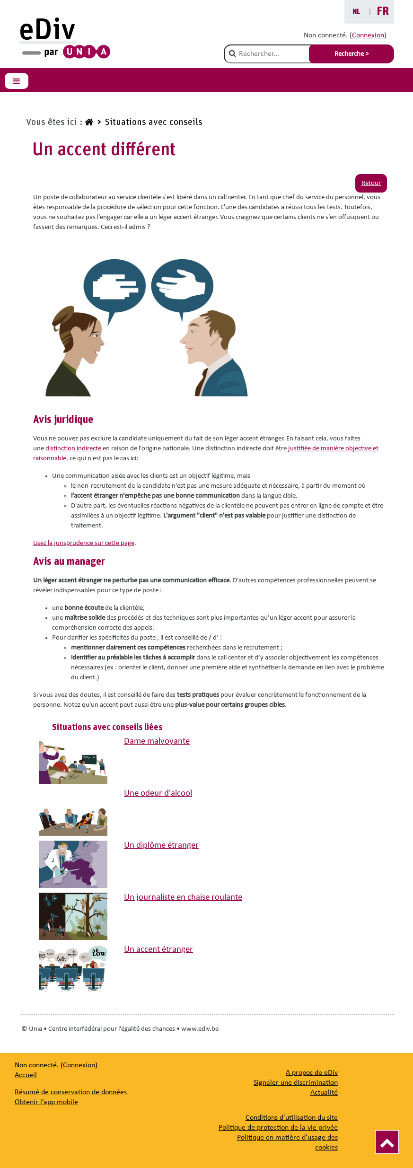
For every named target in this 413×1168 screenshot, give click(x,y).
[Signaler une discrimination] (296, 1083)
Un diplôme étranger (161, 845)
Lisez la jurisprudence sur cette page (83, 543)
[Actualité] (324, 1093)
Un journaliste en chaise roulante (183, 897)
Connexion (368, 35)
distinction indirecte (73, 448)
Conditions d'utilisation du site (292, 1118)
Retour (371, 183)
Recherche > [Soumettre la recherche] (351, 54)
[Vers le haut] (387, 1142)
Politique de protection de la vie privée (278, 1128)
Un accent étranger (158, 949)
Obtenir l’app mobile (46, 1102)
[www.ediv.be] (88, 122)
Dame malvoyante (157, 741)
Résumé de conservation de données (71, 1092)
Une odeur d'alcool (158, 793)
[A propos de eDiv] (312, 1073)
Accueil (26, 1075)
